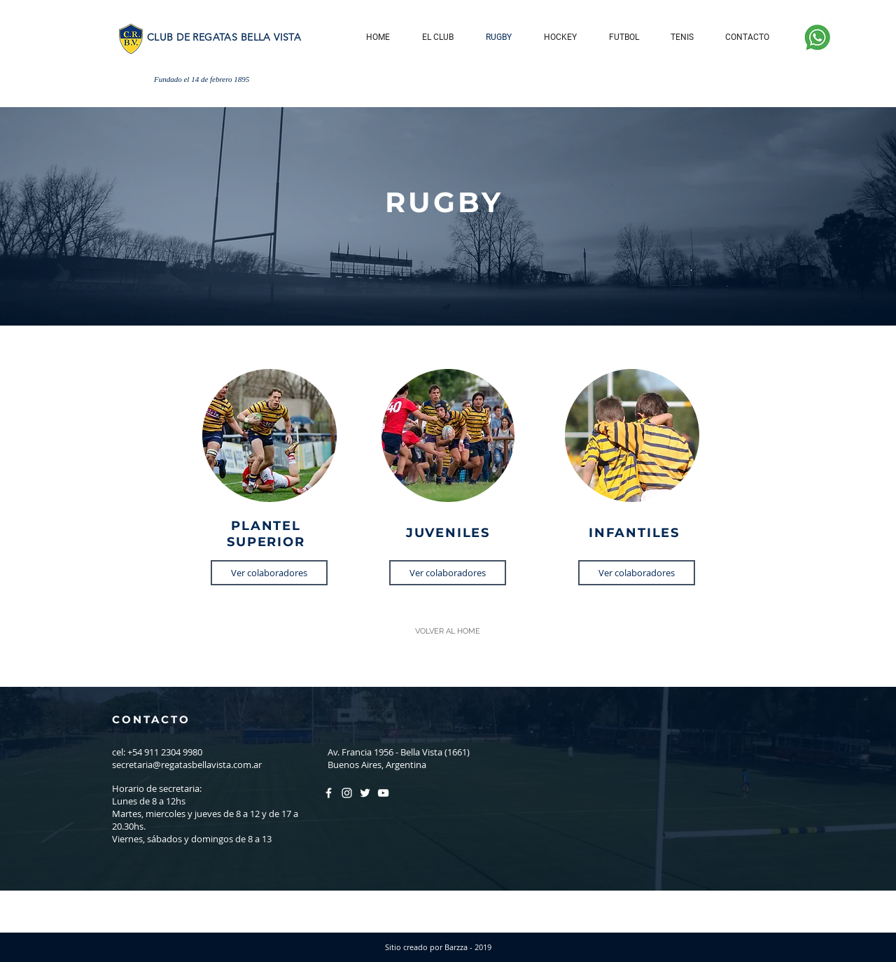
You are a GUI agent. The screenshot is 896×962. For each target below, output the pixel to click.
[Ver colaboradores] (269, 572)
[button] (438, 37)
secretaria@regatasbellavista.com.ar (187, 764)
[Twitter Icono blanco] (365, 793)
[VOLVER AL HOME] (447, 632)
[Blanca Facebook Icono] (328, 793)
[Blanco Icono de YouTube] (383, 793)
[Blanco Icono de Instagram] (347, 793)
